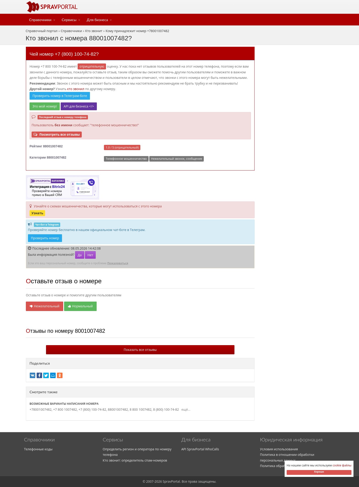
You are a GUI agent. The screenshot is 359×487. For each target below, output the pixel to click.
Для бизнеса (97, 19)
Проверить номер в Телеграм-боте (60, 96)
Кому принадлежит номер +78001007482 (137, 31)
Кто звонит (93, 31)
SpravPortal (171, 481)
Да (80, 255)
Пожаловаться (117, 263)
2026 (158, 481)
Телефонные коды (38, 449)
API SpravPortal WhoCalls (200, 449)
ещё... (185, 409)
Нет (90, 255)
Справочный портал (41, 31)
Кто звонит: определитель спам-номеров (135, 460)
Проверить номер (45, 238)
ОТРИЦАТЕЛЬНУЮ (92, 66)
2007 (149, 481)
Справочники (40, 19)
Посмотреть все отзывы (56, 134)
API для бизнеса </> (79, 106)
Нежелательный (44, 306)
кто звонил (75, 89)
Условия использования (279, 449)
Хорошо (319, 471)
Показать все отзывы (140, 349)
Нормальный (80, 306)
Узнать (37, 213)
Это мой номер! (45, 106)
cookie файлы (342, 465)
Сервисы (69, 19)
